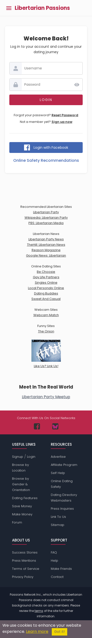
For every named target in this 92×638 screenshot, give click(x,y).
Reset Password (65, 115)
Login (31, 456)
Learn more (37, 631)
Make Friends (61, 568)
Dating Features (25, 498)
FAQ (54, 552)
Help (54, 560)
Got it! (59, 631)
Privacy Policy (22, 576)
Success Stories (25, 552)
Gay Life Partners (46, 277)
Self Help (58, 473)
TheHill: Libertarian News (46, 244)
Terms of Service (25, 568)
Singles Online (46, 282)
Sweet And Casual (46, 298)
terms (39, 611)
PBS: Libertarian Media (46, 223)
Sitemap (57, 525)
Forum (17, 522)
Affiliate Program (64, 464)
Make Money (22, 514)
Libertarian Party (46, 212)
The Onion (46, 331)
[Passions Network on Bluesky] (55, 426)
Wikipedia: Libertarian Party (46, 217)
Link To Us (58, 516)
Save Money (22, 506)
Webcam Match (46, 315)
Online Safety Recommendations (46, 160)
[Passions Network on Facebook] (37, 426)
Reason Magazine (46, 250)
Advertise (58, 456)
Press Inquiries (62, 508)
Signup (17, 456)
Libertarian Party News (46, 239)
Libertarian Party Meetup (46, 397)
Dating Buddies (46, 293)
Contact (57, 576)
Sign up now (62, 121)
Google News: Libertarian (46, 255)
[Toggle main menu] (9, 8)
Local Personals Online (46, 288)
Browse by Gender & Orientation (21, 484)
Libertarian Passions (42, 8)
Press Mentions (24, 560)
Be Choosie (46, 271)
